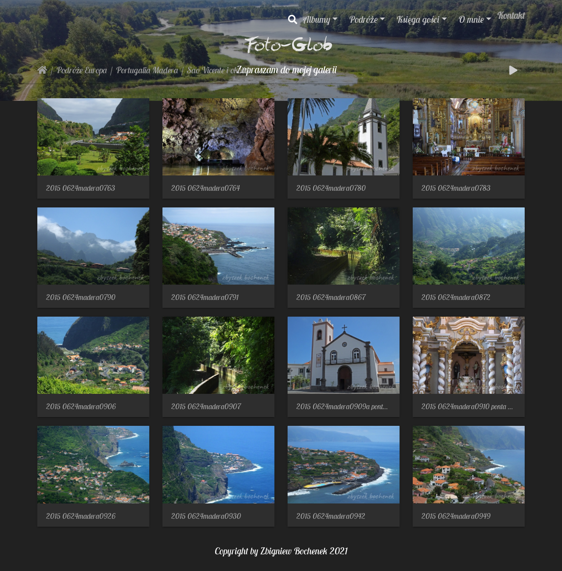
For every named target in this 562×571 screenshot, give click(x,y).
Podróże (363, 19)
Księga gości (418, 19)
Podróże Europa (81, 69)
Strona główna (42, 70)
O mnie (471, 19)
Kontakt (511, 15)
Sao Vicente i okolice (219, 69)
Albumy (316, 19)
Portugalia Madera (147, 69)
